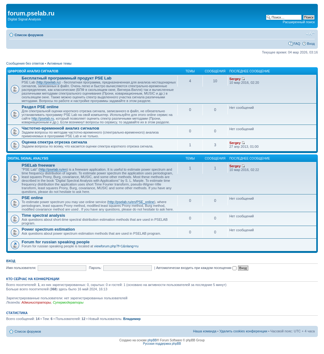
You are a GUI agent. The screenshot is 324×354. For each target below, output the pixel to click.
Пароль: (95, 268)
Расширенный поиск (299, 22)
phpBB (152, 340)
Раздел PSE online (40, 106)
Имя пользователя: (21, 268)
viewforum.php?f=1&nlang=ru (116, 246)
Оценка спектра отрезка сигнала (54, 142)
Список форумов (29, 35)
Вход (311, 43)
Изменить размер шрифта (310, 33)
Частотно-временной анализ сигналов (60, 128)
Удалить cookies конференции (243, 331)
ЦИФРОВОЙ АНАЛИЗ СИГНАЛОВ (33, 71)
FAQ (296, 43)
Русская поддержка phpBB (162, 343)
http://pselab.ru (48, 82)
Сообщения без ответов (25, 63)
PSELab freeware (38, 165)
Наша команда (204, 331)
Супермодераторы (68, 302)
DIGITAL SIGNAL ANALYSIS (28, 158)
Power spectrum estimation (48, 229)
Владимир (132, 319)
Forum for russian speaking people (56, 242)
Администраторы (36, 302)
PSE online (32, 197)
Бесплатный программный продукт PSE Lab (67, 78)
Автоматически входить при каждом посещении (196, 268)
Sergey (235, 79)
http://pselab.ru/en (53, 169)
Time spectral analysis (43, 215)
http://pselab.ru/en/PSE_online (131, 202)
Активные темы (59, 63)
